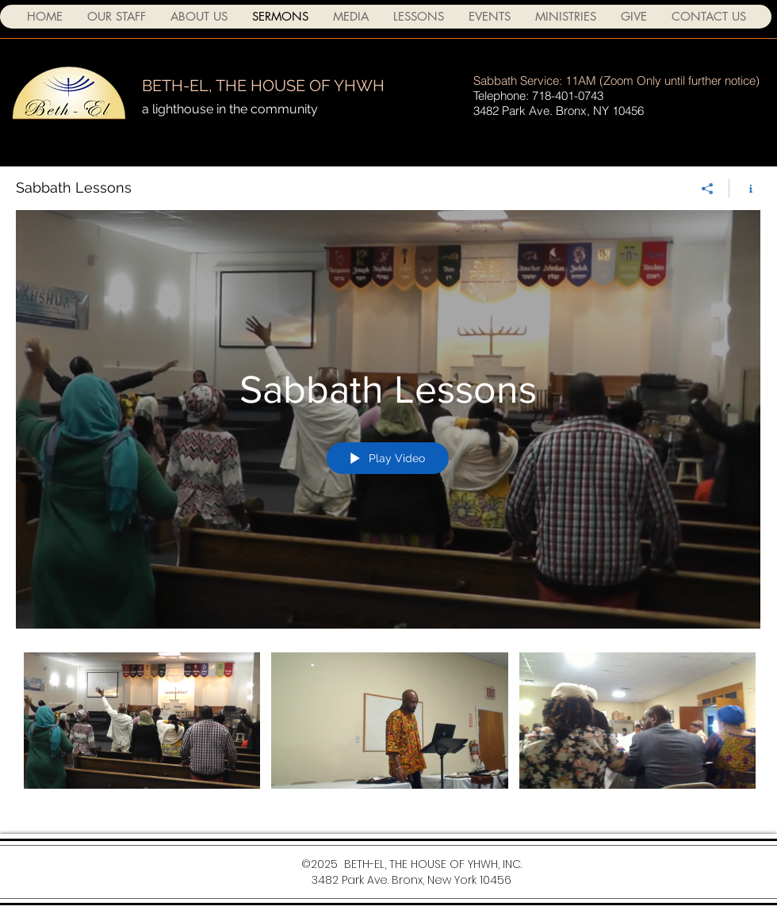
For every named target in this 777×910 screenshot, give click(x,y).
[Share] (707, 188)
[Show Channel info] (744, 188)
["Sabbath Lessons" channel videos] (388, 731)
